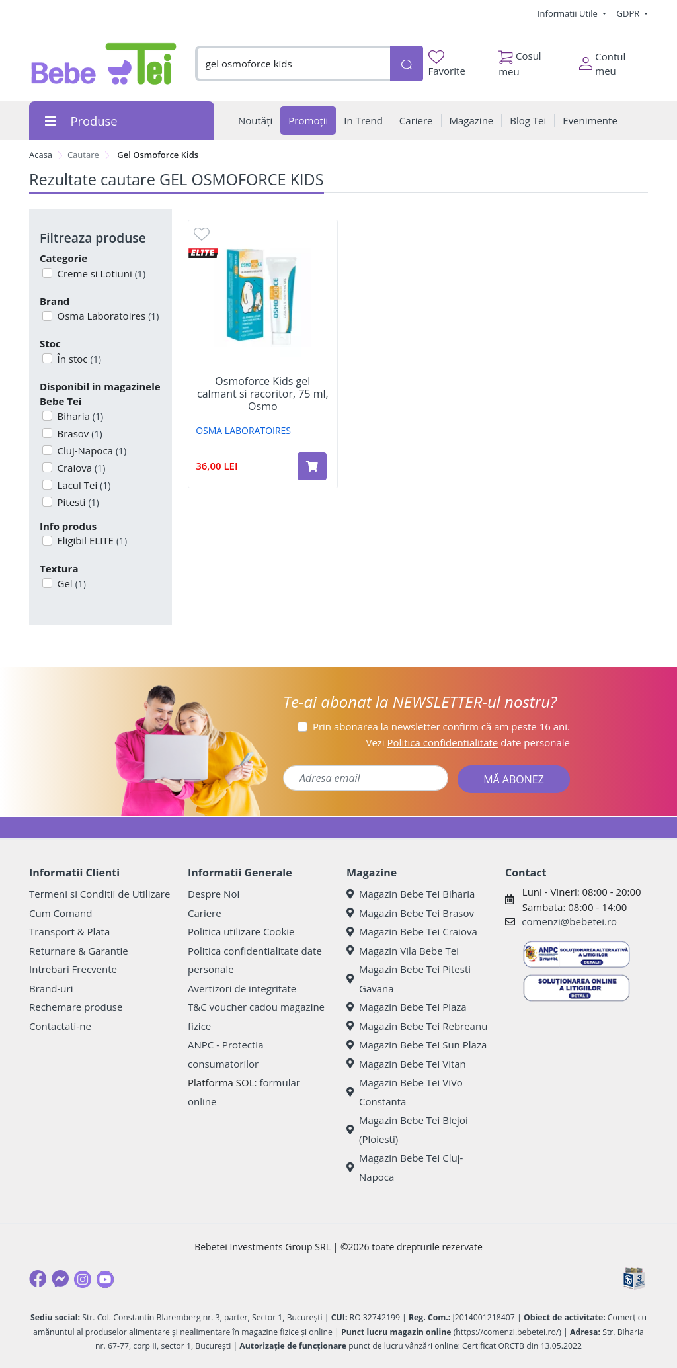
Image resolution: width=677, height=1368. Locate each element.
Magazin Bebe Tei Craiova (411, 931)
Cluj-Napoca (91, 450)
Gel (70, 583)
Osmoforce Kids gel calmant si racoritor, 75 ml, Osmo (263, 394)
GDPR (629, 13)
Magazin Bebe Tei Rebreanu (416, 1026)
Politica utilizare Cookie (241, 931)
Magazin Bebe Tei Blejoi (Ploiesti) (407, 1129)
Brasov (78, 433)
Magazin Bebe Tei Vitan (406, 1063)
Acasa (40, 155)
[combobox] (292, 64)
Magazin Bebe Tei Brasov (410, 912)
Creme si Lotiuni (100, 273)
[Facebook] (37, 1278)
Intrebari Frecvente (73, 969)
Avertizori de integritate (242, 988)
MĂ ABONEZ (513, 779)
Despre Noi (213, 893)
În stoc (78, 358)
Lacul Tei (83, 485)
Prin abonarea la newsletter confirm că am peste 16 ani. (441, 726)
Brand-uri (51, 988)
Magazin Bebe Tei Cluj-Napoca (404, 1167)
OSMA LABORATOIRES (243, 430)
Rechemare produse (75, 1006)
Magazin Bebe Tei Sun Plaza (416, 1044)
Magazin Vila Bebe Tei (402, 950)
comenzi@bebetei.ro (569, 921)
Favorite (446, 63)
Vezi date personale (468, 742)
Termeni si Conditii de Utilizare (99, 893)
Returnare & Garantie (78, 950)
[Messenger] (60, 1278)
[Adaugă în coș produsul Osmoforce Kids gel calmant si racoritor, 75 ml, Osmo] (312, 466)
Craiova (80, 467)
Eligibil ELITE (91, 540)
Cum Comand (61, 912)
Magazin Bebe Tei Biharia (410, 893)
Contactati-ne (60, 1026)
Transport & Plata (69, 931)
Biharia (79, 416)
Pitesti (77, 502)
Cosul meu (519, 60)
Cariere (204, 912)
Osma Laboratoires (107, 315)
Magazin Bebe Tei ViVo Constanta (404, 1092)
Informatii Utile (569, 13)
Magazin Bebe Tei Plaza (406, 1006)
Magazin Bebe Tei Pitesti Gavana (408, 978)
